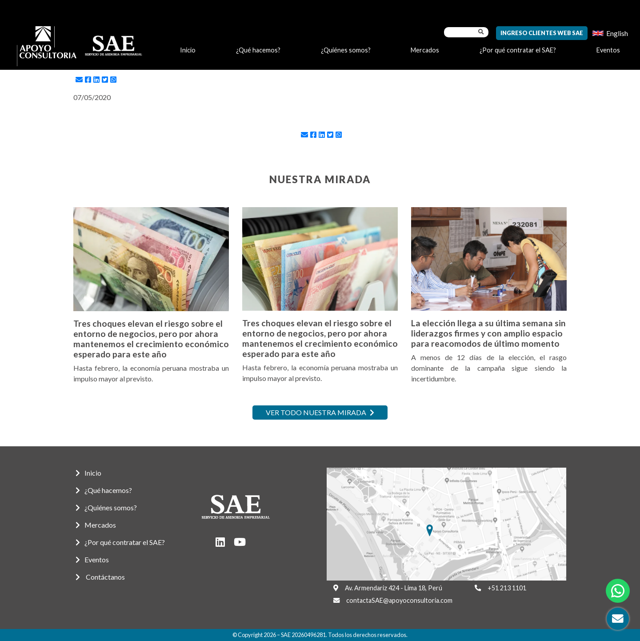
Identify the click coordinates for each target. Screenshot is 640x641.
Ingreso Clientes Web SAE (541, 32)
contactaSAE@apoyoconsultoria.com (399, 600)
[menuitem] (610, 33)
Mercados (425, 50)
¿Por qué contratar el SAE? (518, 50)
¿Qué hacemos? (258, 50)
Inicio (188, 50)
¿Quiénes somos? (346, 50)
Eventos (608, 50)
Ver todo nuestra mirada (320, 412)
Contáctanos (100, 577)
